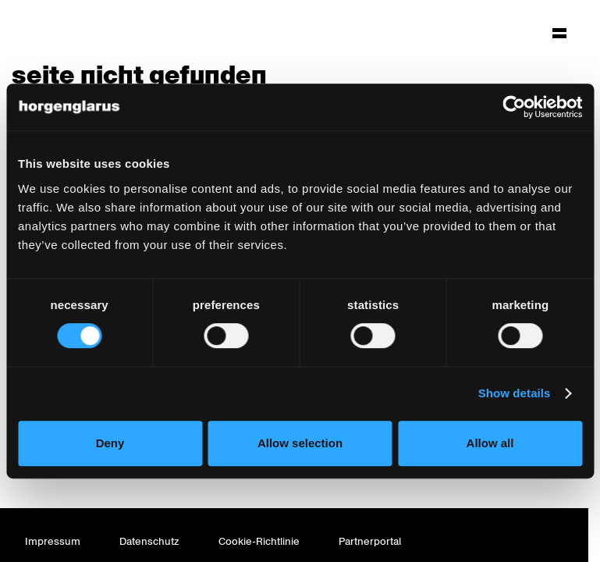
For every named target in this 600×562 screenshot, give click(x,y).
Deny (110, 443)
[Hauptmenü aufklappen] (559, 33)
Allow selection (300, 443)
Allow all (490, 443)
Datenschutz (149, 541)
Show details (514, 393)
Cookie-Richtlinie (259, 541)
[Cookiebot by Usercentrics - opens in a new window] (514, 107)
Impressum (52, 541)
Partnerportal (370, 541)
